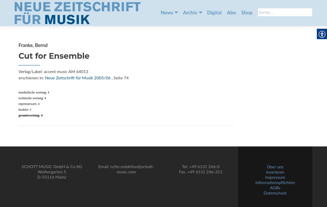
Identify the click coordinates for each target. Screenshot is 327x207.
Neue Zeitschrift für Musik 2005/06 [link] (77, 77)
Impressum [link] (275, 177)
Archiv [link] (190, 12)
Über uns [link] (275, 166)
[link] (78, 12)
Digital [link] (214, 12)
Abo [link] (231, 12)
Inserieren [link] (275, 171)
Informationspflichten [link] (275, 182)
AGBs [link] (275, 187)
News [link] (167, 12)
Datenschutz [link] (275, 192)
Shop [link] (247, 12)
